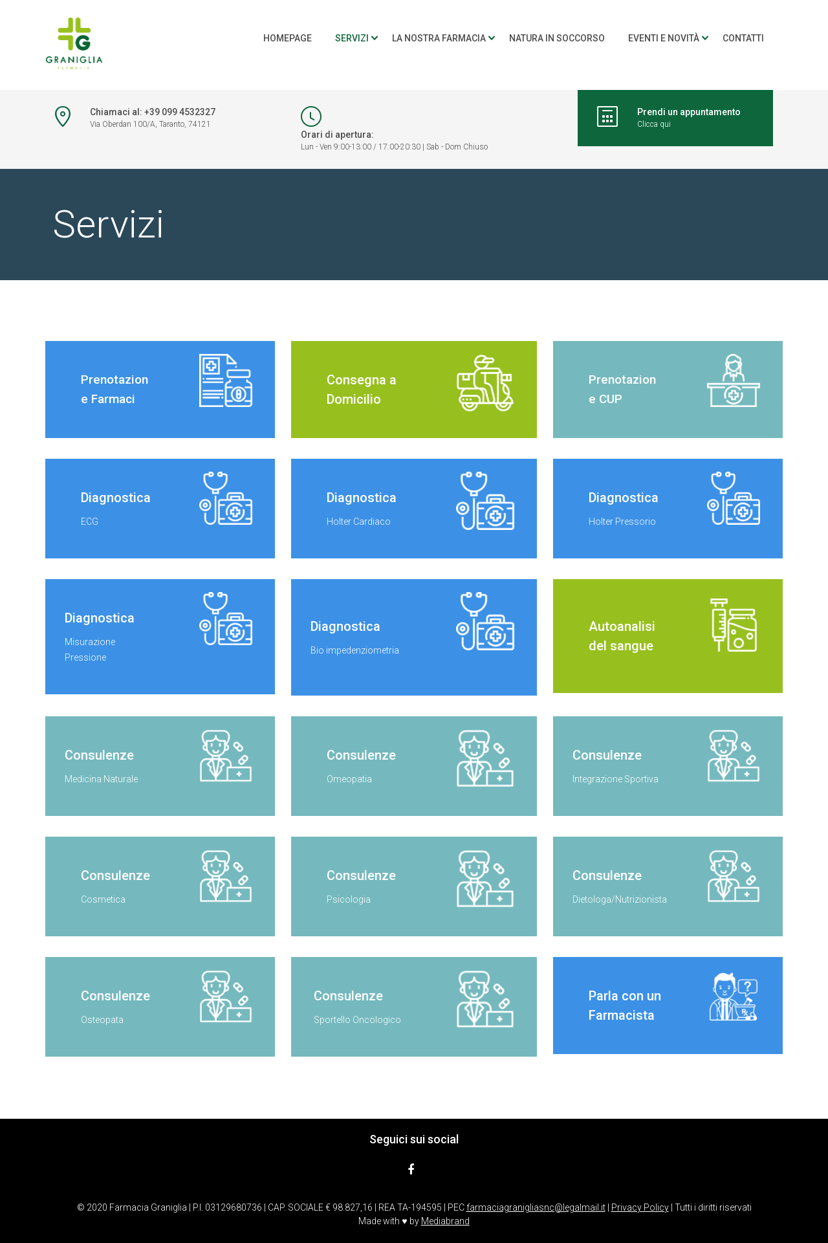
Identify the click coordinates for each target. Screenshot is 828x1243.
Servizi (352, 38)
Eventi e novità (663, 38)
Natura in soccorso (557, 38)
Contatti (743, 38)
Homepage (287, 38)
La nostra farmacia (439, 38)
